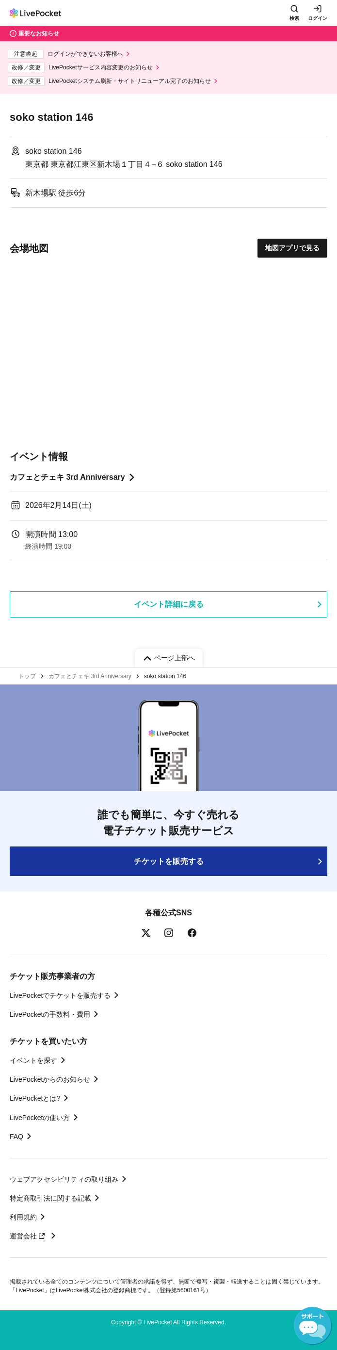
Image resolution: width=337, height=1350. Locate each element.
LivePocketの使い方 (40, 1118)
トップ (27, 676)
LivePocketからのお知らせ (50, 1079)
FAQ (16, 1136)
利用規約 (23, 1217)
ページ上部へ (174, 658)
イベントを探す (33, 1060)
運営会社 (29, 1236)
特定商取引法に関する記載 (50, 1198)
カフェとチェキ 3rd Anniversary (67, 477)
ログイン (317, 18)
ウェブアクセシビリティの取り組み (64, 1179)
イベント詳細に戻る (169, 604)
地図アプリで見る (292, 248)
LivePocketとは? (35, 1098)
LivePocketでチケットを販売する (60, 995)
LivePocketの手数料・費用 (50, 1014)
